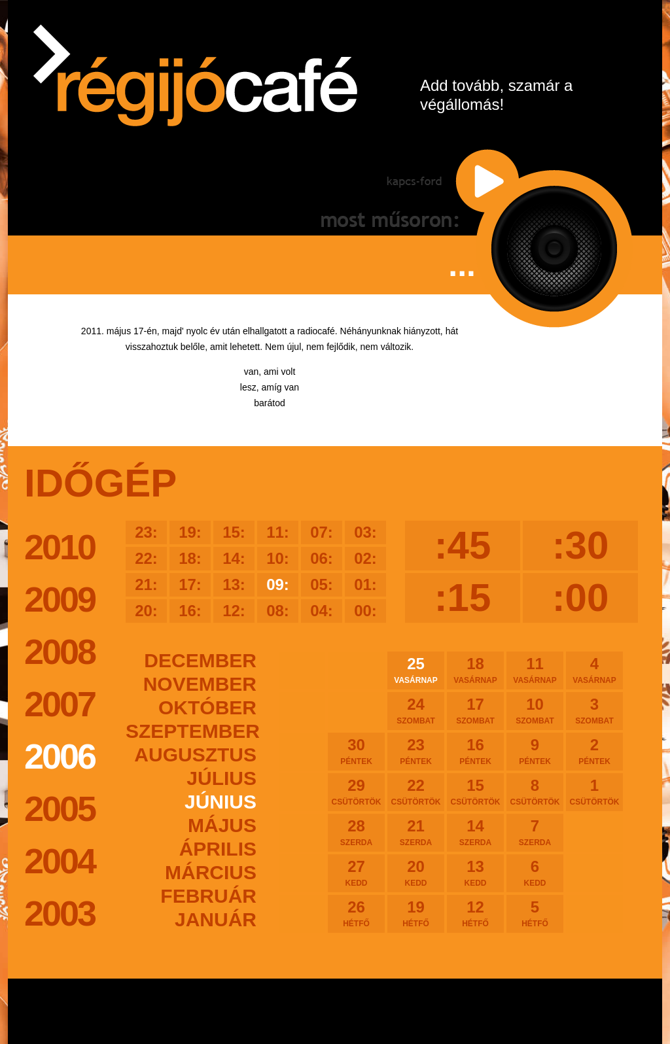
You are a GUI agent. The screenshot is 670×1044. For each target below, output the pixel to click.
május (222, 825)
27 (356, 873)
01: (365, 584)
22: (146, 558)
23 (416, 751)
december (200, 660)
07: (321, 532)
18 (475, 670)
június (220, 801)
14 (475, 832)
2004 (59, 860)
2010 (59, 546)
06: (321, 558)
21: (146, 584)
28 (356, 832)
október (207, 707)
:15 (462, 597)
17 (475, 710)
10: (277, 558)
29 (356, 791)
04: (321, 610)
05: (321, 584)
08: (277, 610)
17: (190, 584)
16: (190, 610)
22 (416, 791)
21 (416, 832)
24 (416, 710)
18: (190, 558)
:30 (580, 545)
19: (190, 532)
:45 (462, 545)
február (208, 896)
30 (356, 751)
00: (365, 610)
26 (356, 913)
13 (475, 873)
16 (475, 751)
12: (233, 610)
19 (416, 913)
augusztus (195, 754)
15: (233, 532)
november (199, 684)
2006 (59, 756)
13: (233, 584)
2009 (59, 599)
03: (365, 532)
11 (535, 670)
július (221, 778)
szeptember (191, 731)
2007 (59, 703)
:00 (580, 597)
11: (277, 532)
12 (475, 913)
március (210, 872)
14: (233, 558)
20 (416, 873)
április (217, 849)
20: (146, 610)
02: (365, 558)
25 (416, 670)
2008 (59, 651)
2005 (59, 808)
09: (277, 584)
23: (146, 532)
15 (475, 791)
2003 (59, 913)
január (215, 919)
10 (535, 710)
